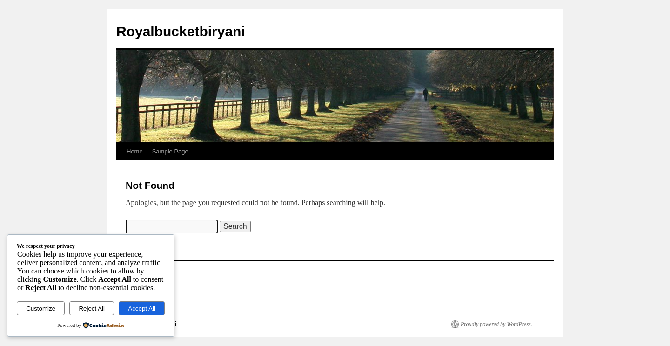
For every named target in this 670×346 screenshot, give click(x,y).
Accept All (141, 308)
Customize (40, 308)
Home (135, 151)
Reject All (92, 308)
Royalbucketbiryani (180, 31)
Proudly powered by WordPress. (496, 324)
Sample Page (170, 151)
